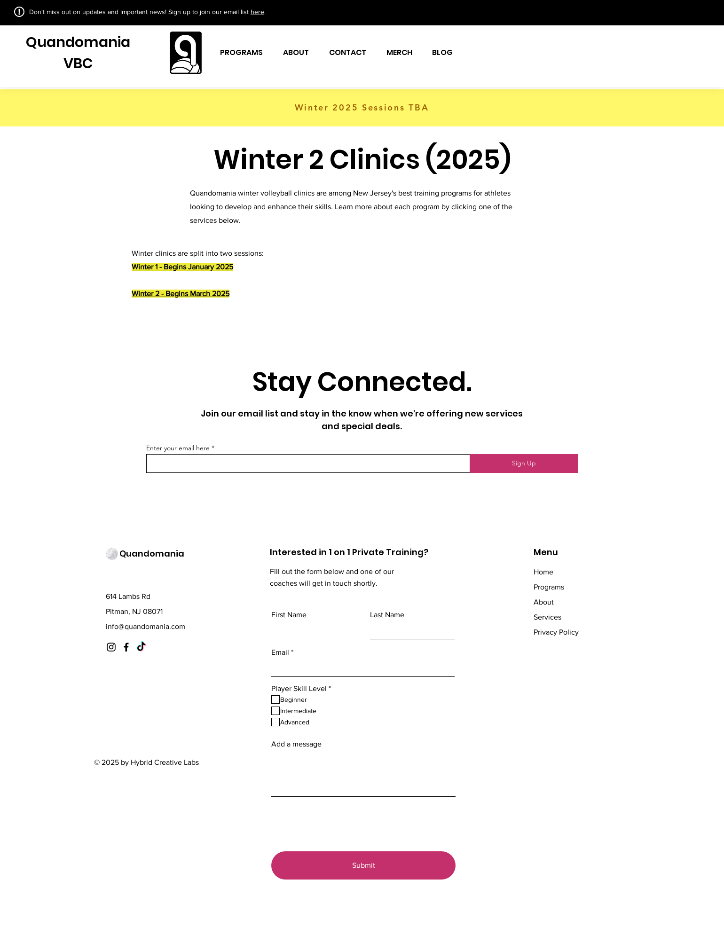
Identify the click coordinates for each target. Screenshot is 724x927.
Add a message (296, 744)
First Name (289, 615)
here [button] (257, 12)
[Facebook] (126, 647)
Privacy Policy (556, 632)
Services (547, 617)
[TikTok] (141, 647)
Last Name (387, 615)
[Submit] (363, 865)
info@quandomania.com (145, 626)
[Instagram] (111, 647)
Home (543, 572)
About (544, 602)
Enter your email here (178, 448)
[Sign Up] (524, 463)
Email (280, 652)
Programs (549, 587)
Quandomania (78, 42)
